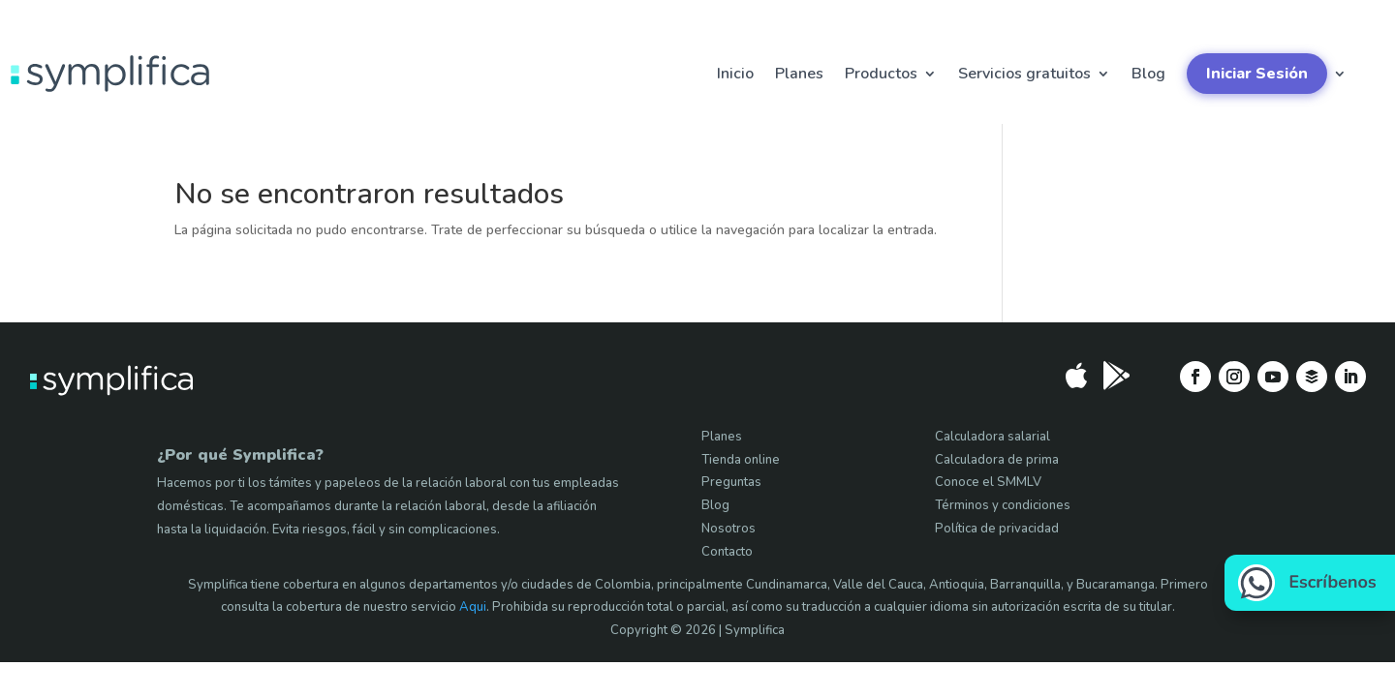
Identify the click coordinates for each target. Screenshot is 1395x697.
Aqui (472, 607)
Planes (799, 73)
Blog (1148, 73)
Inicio (735, 73)
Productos (881, 73)
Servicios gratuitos (1024, 73)
